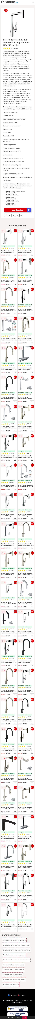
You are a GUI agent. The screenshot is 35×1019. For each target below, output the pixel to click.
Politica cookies (17, 1002)
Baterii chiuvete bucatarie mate (12, 975)
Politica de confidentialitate (23, 1000)
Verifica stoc (21, 210)
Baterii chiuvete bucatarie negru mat (14, 955)
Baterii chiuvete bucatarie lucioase (13, 970)
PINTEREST (22, 995)
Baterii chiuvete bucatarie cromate (13, 965)
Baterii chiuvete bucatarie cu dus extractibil (16, 945)
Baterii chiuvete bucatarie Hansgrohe (14, 940)
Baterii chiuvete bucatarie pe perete (14, 979)
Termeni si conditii (8, 1000)
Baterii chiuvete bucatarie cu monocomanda (16, 950)
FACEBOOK (12, 995)
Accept (24, 1017)
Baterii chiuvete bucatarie (11, 984)
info (15, 255)
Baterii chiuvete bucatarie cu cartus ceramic (16, 960)
